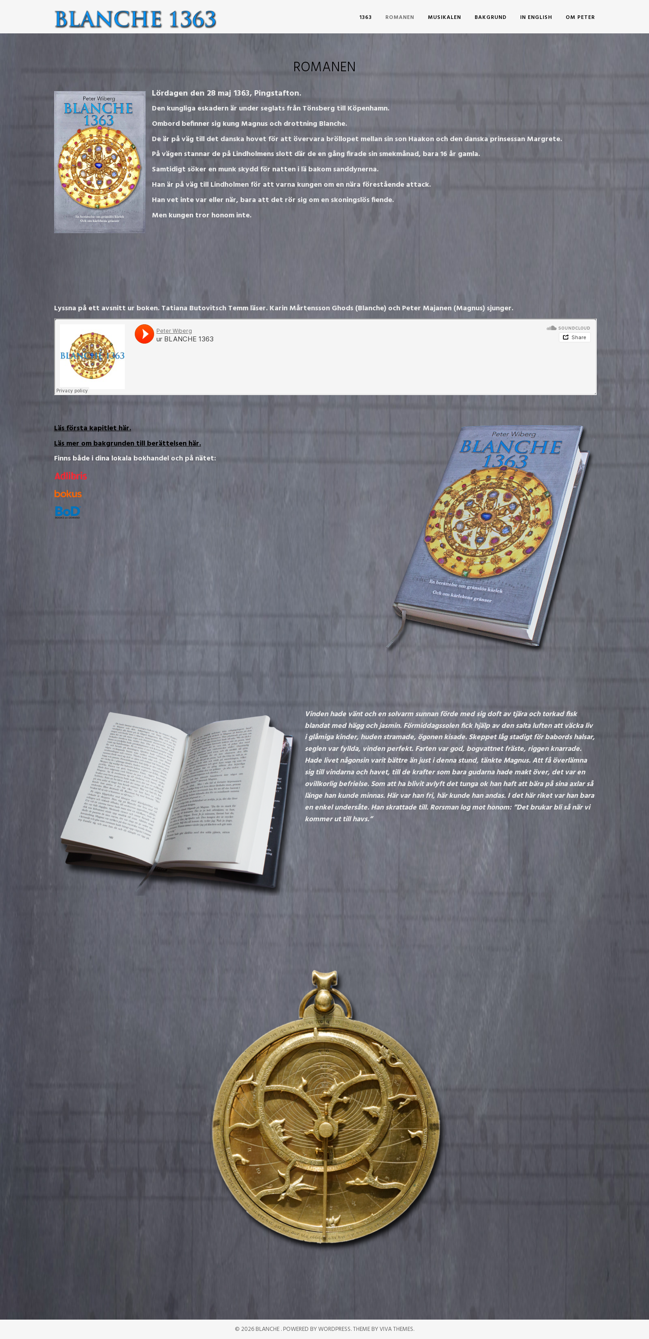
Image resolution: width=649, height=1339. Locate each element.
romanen (399, 17)
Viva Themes (396, 1329)
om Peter (580, 17)
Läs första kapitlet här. (92, 428)
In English (536, 17)
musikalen (444, 17)
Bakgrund (491, 17)
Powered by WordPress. (318, 1329)
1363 (365, 17)
